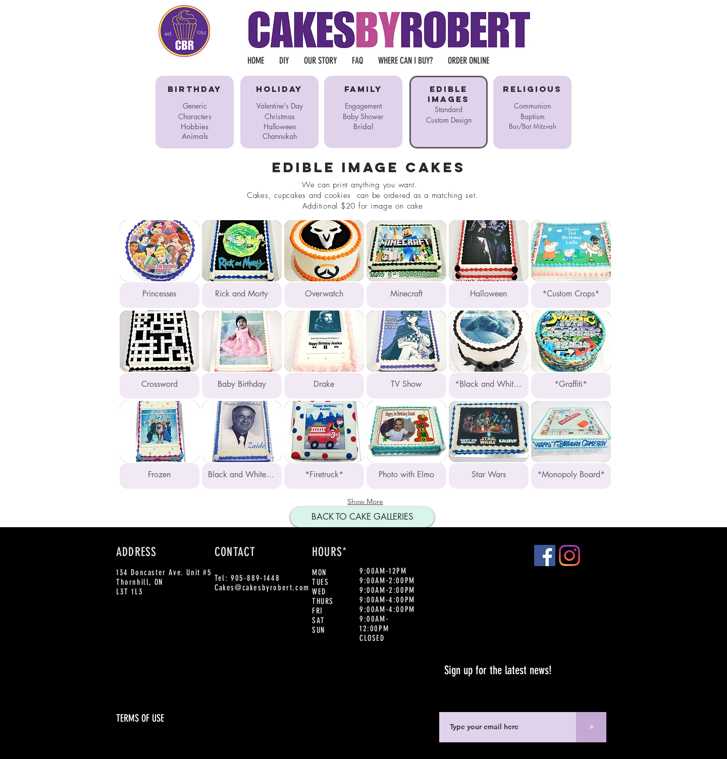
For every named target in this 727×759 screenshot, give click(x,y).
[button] (159, 264)
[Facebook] (544, 555)
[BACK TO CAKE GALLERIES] (362, 517)
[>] (591, 727)
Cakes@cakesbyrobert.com (262, 587)
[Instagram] (569, 555)
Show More (365, 501)
